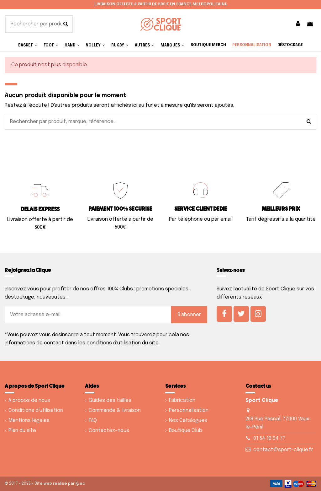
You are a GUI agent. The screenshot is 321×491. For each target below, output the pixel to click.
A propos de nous (29, 400)
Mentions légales (29, 420)
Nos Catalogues (188, 420)
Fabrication (182, 400)
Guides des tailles (110, 400)
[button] (144, 45)
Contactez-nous (109, 430)
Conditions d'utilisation (35, 410)
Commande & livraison (115, 410)
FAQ (93, 420)
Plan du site (22, 430)
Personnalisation (188, 410)
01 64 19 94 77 (269, 438)
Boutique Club (185, 430)
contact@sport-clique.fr (283, 449)
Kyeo (80, 484)
